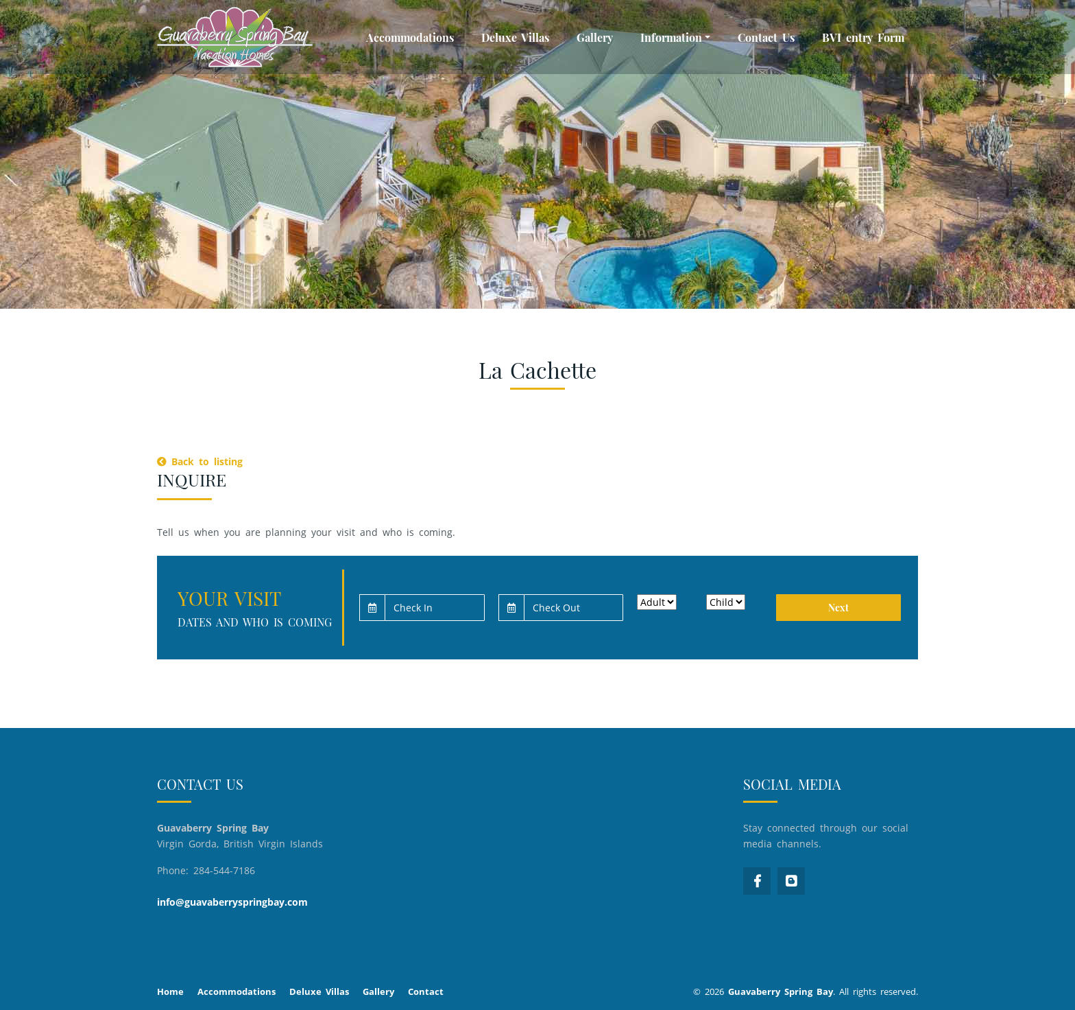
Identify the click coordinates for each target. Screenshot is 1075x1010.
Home (170, 991)
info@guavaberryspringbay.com (232, 901)
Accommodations (410, 37)
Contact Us (766, 37)
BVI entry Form (863, 37)
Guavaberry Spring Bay (780, 991)
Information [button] (671, 37)
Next (838, 607)
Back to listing (200, 461)
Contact (426, 991)
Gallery (595, 37)
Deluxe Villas (515, 37)
